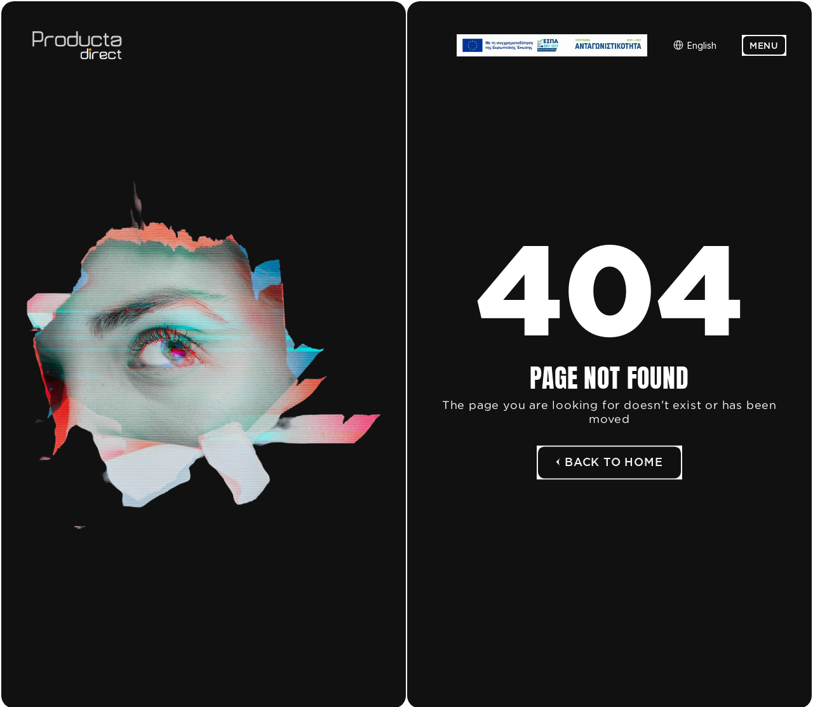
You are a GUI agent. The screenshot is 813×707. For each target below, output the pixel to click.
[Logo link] (100, 45)
